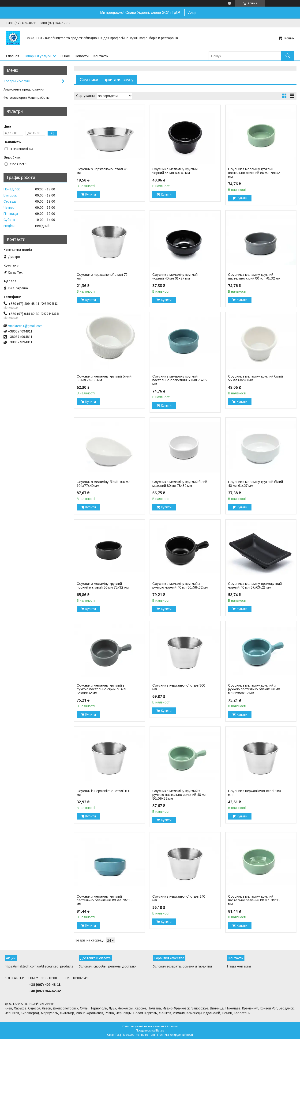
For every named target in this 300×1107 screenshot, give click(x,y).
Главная (12, 56)
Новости (82, 56)
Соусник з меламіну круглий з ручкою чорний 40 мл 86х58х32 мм (180, 585)
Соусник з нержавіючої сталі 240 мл (178, 898)
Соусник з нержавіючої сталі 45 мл (102, 171)
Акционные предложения (24, 89)
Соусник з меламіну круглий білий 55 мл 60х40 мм (255, 378)
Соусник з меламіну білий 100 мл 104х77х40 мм (103, 483)
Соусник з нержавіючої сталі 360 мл (178, 687)
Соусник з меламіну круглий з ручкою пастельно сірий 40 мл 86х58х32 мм (101, 689)
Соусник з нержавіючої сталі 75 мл (102, 276)
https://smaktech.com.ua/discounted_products (39, 966)
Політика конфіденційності (175, 1034)
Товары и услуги (37, 56)
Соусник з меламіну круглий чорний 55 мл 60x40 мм (175, 171)
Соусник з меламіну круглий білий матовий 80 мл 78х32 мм (179, 483)
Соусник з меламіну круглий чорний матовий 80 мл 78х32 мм (103, 585)
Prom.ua (172, 1026)
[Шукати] (287, 55)
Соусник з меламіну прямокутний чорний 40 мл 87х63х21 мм (255, 585)
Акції (192, 13)
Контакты (100, 56)
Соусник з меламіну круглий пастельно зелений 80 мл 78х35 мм (254, 900)
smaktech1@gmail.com (25, 326)
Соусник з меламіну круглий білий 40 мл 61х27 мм (255, 483)
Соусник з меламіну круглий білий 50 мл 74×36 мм (104, 378)
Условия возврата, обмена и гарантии (182, 966)
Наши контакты (239, 966)
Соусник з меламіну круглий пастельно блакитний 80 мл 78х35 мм (104, 900)
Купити (90, 194)
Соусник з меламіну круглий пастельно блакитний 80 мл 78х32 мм (179, 380)
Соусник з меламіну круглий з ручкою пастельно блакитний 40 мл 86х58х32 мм (254, 689)
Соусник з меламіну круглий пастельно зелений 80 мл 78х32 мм (254, 172)
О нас (65, 56)
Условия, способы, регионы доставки (107, 966)
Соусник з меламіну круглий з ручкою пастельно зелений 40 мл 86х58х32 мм (179, 794)
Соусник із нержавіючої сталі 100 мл (103, 793)
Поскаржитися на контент (138, 1034)
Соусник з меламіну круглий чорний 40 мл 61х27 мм (175, 276)
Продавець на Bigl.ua (150, 1030)
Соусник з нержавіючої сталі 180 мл (254, 793)
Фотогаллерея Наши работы (26, 97)
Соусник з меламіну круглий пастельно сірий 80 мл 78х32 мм (254, 276)
